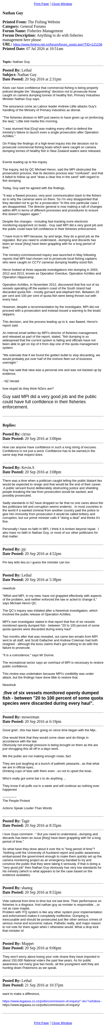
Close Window (62, 4)
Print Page (41, 4)
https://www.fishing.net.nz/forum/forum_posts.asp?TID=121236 (57, 44)
